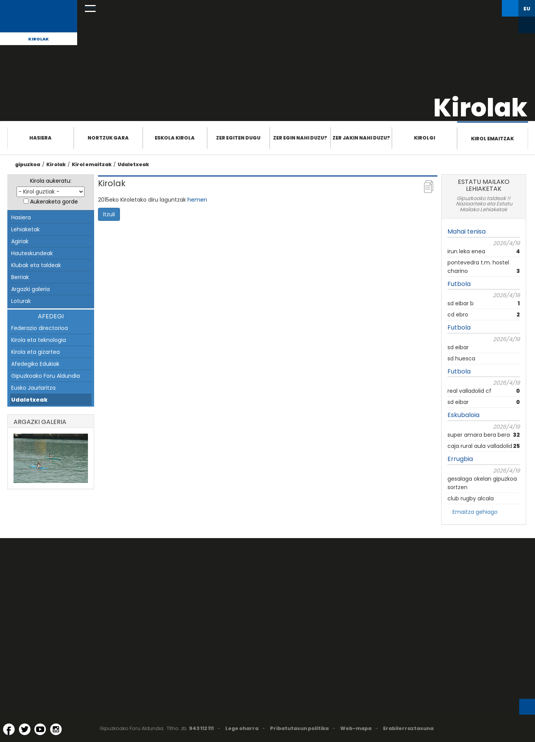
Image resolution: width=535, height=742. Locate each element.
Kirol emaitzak (492, 138)
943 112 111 (201, 728)
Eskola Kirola (175, 138)
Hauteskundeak (32, 253)
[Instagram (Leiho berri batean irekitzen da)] (56, 729)
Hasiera (40, 138)
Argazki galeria (30, 289)
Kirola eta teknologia (38, 340)
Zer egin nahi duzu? (300, 138)
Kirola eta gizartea (35, 352)
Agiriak (20, 241)
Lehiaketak (25, 229)
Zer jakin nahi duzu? (361, 138)
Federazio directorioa (39, 328)
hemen (197, 200)
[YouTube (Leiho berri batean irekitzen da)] (40, 729)
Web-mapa (355, 728)
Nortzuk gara (108, 138)
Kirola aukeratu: (50, 181)
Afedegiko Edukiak (35, 364)
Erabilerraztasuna (408, 728)
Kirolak (38, 39)
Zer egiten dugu (238, 138)
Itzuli (109, 214)
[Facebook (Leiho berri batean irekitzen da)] (9, 729)
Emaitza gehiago (475, 512)
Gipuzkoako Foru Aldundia (45, 376)
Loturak (21, 301)
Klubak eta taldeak (36, 265)
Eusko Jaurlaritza (33, 388)
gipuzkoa (27, 164)
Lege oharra (241, 728)
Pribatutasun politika (299, 728)
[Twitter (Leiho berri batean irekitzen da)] (24, 729)
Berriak (20, 277)
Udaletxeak (133, 164)
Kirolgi (424, 138)
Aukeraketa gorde (54, 201)
